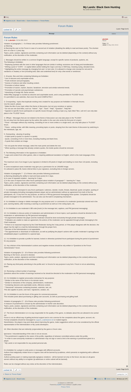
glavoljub (105, 39)
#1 (4, 40)
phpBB (59, 384)
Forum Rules (65, 26)
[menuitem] (6, 17)
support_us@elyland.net (45, 320)
